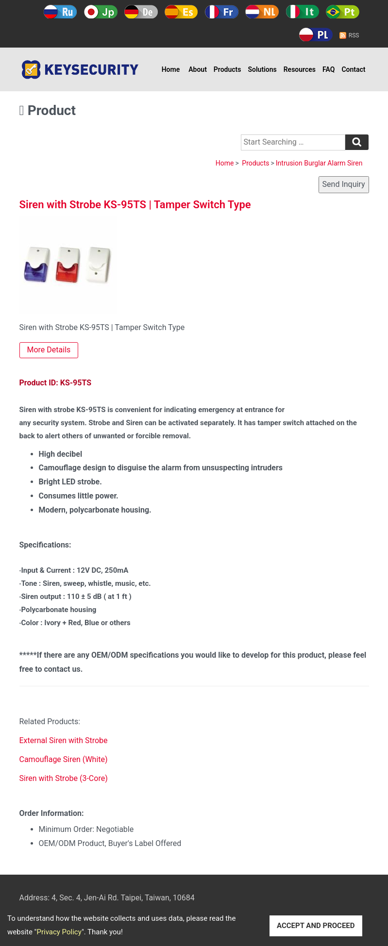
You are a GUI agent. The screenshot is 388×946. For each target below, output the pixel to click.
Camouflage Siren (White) (63, 759)
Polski (316, 34)
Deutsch (141, 11)
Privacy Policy (58, 932)
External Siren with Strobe (63, 740)
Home (171, 69)
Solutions (262, 69)
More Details (49, 349)
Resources (300, 69)
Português (342, 11)
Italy (302, 11)
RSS (354, 35)
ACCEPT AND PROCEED (316, 925)
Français (221, 11)
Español (181, 11)
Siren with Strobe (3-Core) (63, 778)
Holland (262, 11)
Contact (353, 69)
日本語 (101, 11)
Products (227, 69)
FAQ (328, 69)
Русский (60, 11)
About (197, 69)
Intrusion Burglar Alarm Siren (319, 163)
